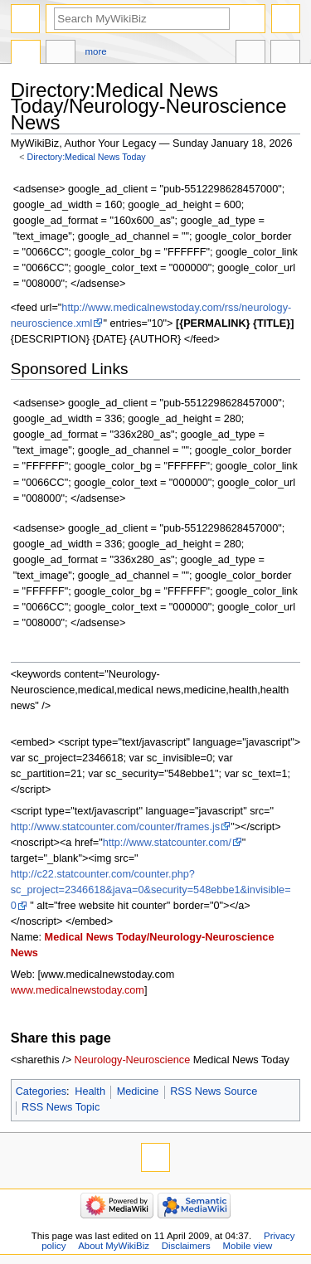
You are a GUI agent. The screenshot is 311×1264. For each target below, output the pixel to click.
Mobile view (248, 1246)
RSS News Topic (61, 1107)
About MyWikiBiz (113, 1246)
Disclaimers (186, 1246)
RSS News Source (213, 1091)
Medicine (138, 1091)
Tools (285, 54)
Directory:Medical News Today (86, 157)
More (96, 51)
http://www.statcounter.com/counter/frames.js (115, 827)
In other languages (250, 54)
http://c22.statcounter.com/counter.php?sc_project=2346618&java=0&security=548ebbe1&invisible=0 (151, 890)
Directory (26, 54)
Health (90, 1091)
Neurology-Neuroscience (133, 1060)
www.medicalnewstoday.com (77, 990)
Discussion (60, 54)
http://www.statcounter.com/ (167, 842)
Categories (41, 1091)
